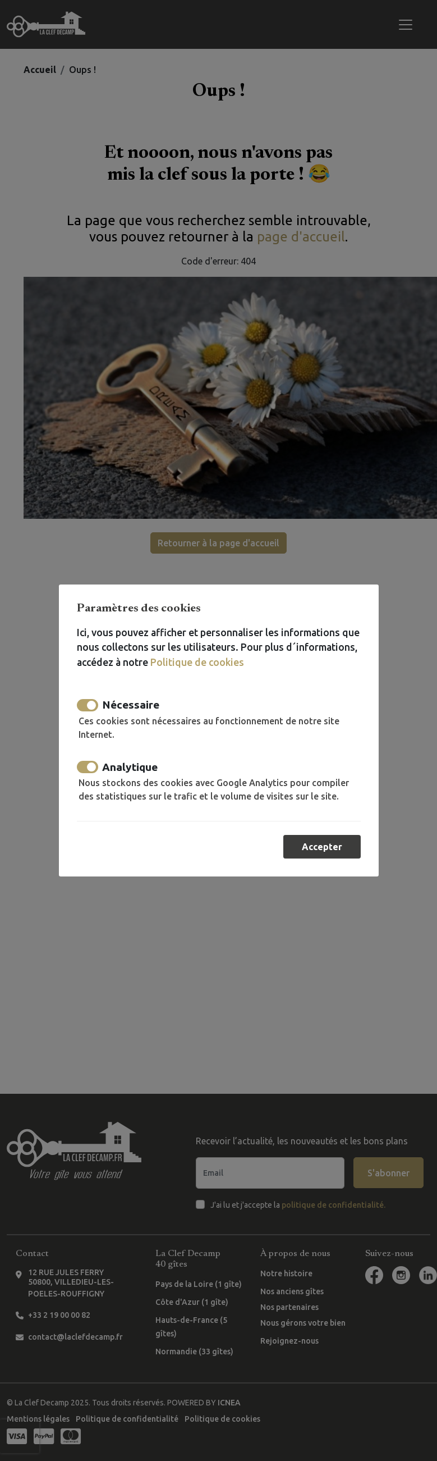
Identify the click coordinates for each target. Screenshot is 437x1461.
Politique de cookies (196, 662)
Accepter (322, 847)
